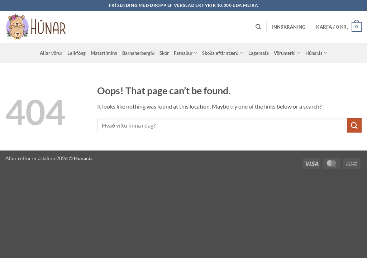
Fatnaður (185, 52)
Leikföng (76, 53)
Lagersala (258, 53)
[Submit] (354, 125)
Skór (164, 53)
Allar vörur (51, 53)
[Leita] (258, 27)
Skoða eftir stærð (222, 52)
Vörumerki (287, 52)
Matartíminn (104, 53)
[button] (289, 27)
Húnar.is (316, 52)
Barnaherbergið (138, 53)
